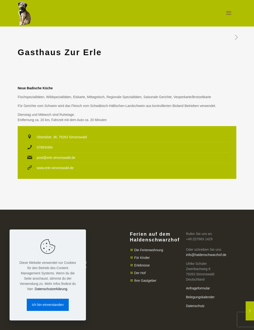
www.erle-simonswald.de (55, 168)
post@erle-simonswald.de (56, 158)
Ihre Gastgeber (145, 280)
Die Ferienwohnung (148, 250)
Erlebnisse (142, 265)
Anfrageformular (198, 288)
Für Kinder (142, 258)
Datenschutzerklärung (51, 289)
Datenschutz (195, 306)
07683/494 (45, 147)
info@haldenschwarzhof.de (206, 255)
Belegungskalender (200, 297)
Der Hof (140, 273)
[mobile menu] (229, 13)
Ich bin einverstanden (48, 305)
